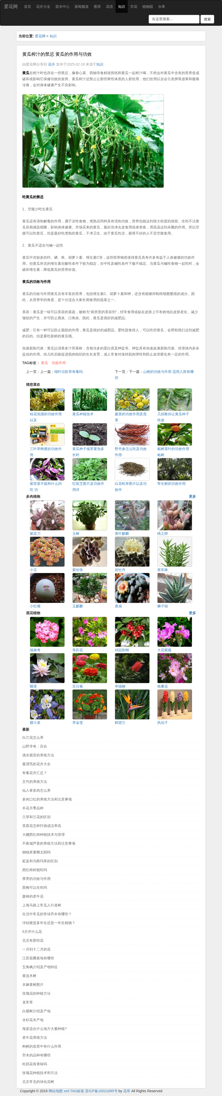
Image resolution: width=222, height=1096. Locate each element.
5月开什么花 (32, 932)
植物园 (147, 7)
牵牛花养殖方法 (34, 1037)
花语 (109, 7)
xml (66, 1091)
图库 (97, 7)
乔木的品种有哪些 (36, 1055)
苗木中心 (62, 7)
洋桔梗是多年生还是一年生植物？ (48, 923)
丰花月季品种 (32, 808)
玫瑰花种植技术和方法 (40, 1073)
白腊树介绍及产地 (36, 1011)
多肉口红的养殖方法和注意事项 (47, 799)
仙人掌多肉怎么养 (36, 790)
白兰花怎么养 (32, 737)
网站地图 (56, 1091)
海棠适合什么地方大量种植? (44, 1029)
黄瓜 (44, 363)
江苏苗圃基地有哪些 (38, 958)
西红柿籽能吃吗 (34, 870)
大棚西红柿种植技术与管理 (43, 835)
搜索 (207, 19)
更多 (192, 496)
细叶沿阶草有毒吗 (68, 372)
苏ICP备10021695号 (101, 1091)
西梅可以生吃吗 (34, 887)
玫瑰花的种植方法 (36, 993)
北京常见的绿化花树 (38, 1082)
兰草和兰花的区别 (36, 817)
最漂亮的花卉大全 (36, 764)
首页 (27, 7)
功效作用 (59, 363)
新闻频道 (82, 7)
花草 (126, 1091)
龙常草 (27, 1002)
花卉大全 (43, 7)
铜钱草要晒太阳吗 (36, 852)
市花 (133, 7)
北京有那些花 (32, 940)
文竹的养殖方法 (34, 782)
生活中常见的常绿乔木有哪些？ (47, 914)
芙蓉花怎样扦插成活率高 (41, 826)
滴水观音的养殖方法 (38, 755)
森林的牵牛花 (32, 896)
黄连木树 (29, 976)
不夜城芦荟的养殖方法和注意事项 (48, 843)
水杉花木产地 (32, 1020)
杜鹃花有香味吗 (34, 1064)
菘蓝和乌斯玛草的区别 (40, 861)
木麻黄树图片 (32, 985)
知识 (121, 7)
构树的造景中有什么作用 (41, 1046)
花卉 (51, 64)
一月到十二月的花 (36, 949)
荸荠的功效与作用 (36, 879)
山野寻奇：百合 (34, 746)
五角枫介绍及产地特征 (40, 967)
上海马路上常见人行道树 (41, 905)
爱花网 (11, 6)
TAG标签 (77, 1091)
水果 (161, 7)
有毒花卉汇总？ (34, 773)
